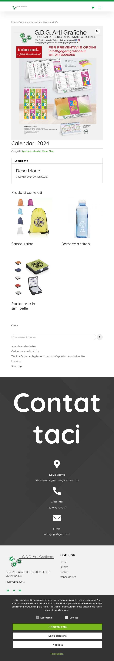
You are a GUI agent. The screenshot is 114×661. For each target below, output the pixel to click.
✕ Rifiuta (57, 644)
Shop (51, 151)
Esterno (71, 617)
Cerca (14, 325)
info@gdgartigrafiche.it (57, 534)
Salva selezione (57, 635)
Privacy (64, 567)
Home (14, 22)
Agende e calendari (30, 22)
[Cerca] (100, 337)
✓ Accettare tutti (57, 626)
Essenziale (44, 617)
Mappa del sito (68, 577)
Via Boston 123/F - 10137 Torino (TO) (57, 480)
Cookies (64, 572)
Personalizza (57, 654)
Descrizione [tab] (21, 160)
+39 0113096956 (56, 507)
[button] (97, 31)
